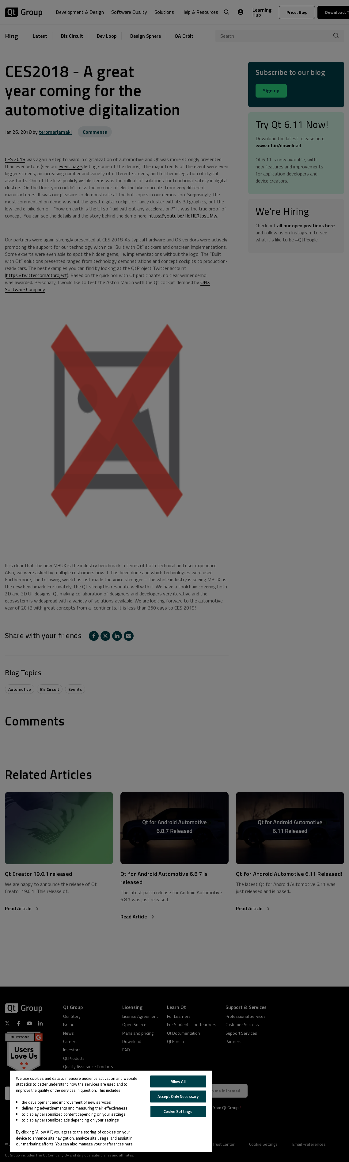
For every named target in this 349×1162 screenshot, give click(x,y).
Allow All (178, 1081)
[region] (111, 1111)
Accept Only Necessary (178, 1096)
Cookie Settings (178, 1111)
